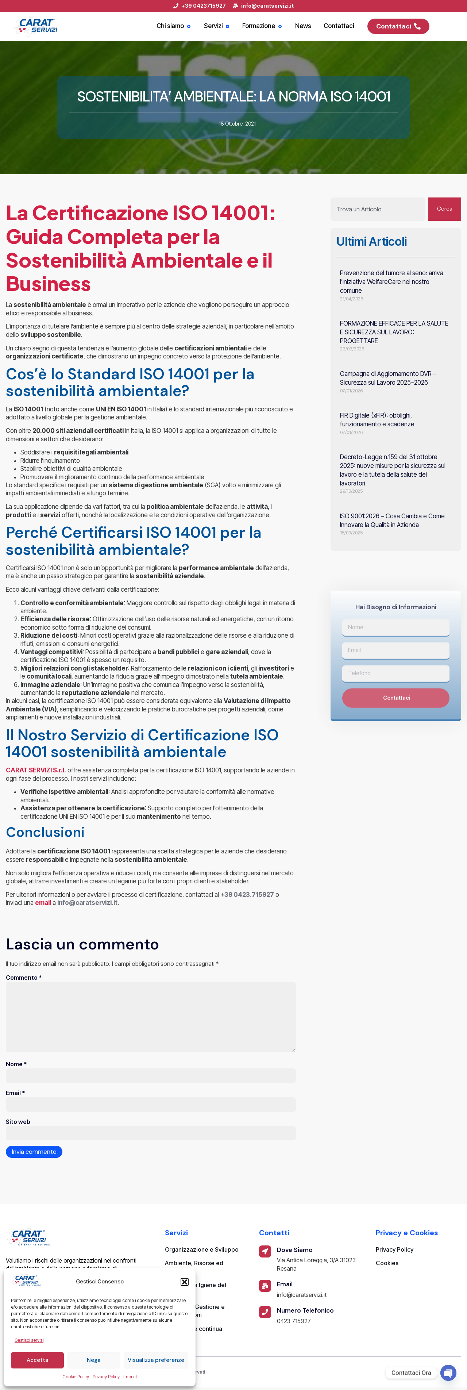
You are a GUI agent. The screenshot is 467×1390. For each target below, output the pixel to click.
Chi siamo (180, 26)
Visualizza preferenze (156, 1360)
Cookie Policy (75, 1376)
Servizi (222, 26)
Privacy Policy (106, 1376)
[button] (184, 1282)
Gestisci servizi (29, 1340)
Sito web (18, 1124)
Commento (24, 977)
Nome (16, 1066)
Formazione (266, 26)
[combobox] (378, 209)
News (305, 26)
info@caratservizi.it (87, 902)
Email (15, 1094)
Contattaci (339, 26)
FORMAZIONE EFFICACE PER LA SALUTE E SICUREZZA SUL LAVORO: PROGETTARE (394, 332)
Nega (93, 1360)
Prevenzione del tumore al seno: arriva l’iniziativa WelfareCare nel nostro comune (391, 282)
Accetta (37, 1360)
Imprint (130, 1376)
